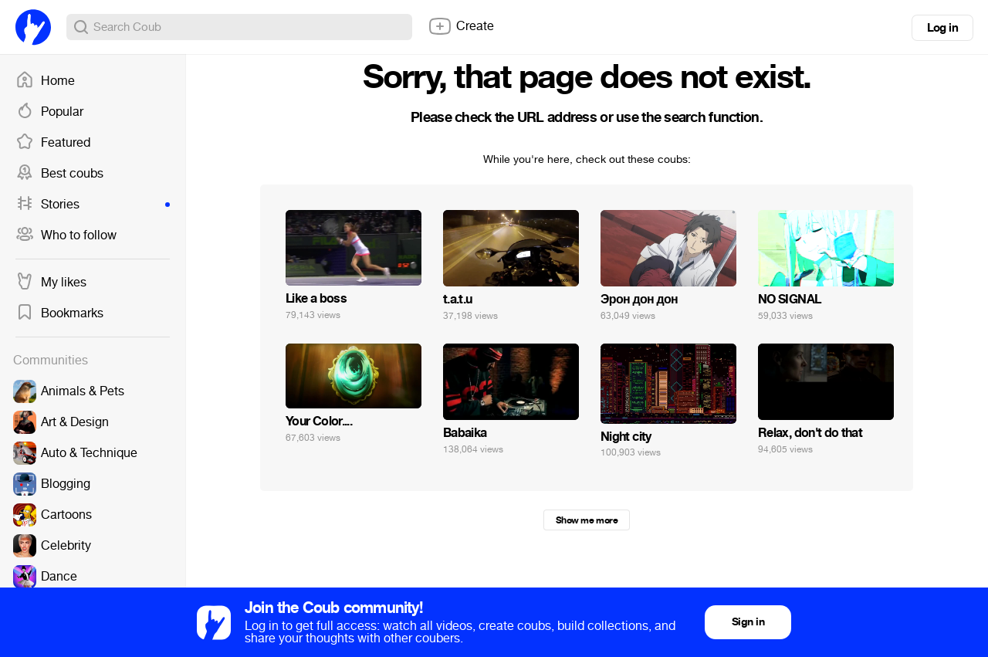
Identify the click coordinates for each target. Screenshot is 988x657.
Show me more (587, 520)
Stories (92, 204)
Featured (52, 143)
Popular (49, 112)
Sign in (748, 622)
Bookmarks (59, 313)
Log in (942, 28)
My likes (50, 282)
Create (461, 26)
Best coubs (59, 174)
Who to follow (66, 235)
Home (45, 81)
